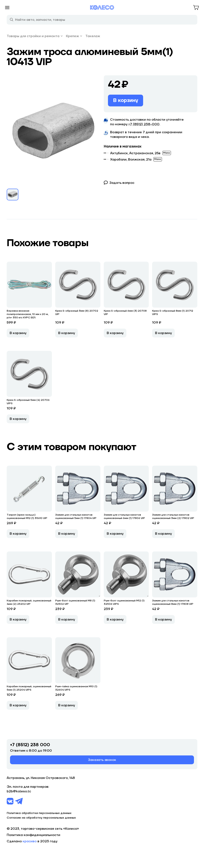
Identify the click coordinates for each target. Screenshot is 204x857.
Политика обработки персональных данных (39, 813)
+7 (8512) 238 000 (30, 745)
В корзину (125, 100)
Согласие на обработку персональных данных (41, 818)
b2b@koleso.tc (19, 791)
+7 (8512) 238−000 (143, 124)
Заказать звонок (102, 760)
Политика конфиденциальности (33, 835)
